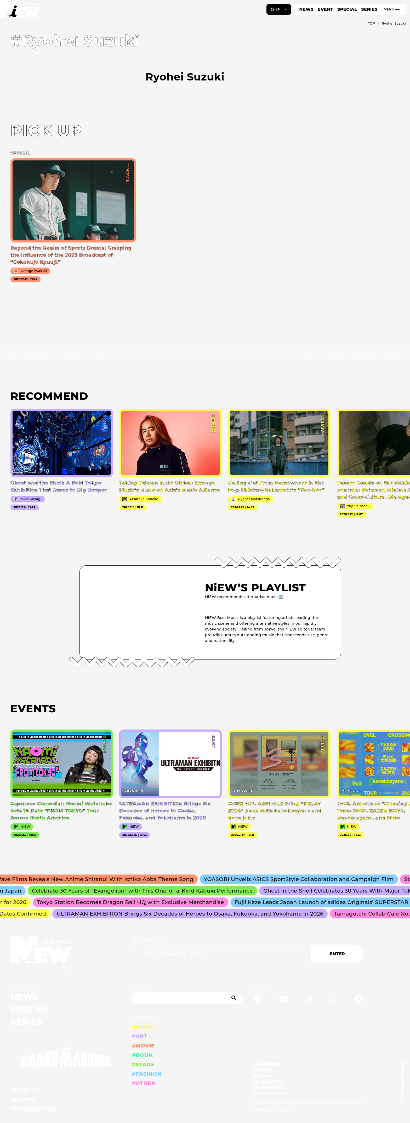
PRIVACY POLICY (270, 1093)
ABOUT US (25, 1090)
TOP (371, 23)
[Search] (187, 998)
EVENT (325, 9)
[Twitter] (333, 1000)
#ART (139, 1036)
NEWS (306, 9)
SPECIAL (347, 9)
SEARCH (141, 986)
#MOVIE (143, 1046)
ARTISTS (22, 1099)
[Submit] (234, 998)
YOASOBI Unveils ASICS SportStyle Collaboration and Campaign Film (301, 879)
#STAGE (143, 1064)
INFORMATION (267, 1081)
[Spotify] (258, 1000)
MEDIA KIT (264, 1076)
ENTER (337, 953)
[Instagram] (308, 1000)
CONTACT (262, 1070)
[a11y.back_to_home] (21, 11)
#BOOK (142, 1055)
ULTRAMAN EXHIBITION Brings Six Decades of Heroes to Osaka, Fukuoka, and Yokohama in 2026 (191, 914)
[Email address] (221, 954)
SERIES (369, 9)
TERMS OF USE (268, 1087)
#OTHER (144, 1083)
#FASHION (147, 1074)
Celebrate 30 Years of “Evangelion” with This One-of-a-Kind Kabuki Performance (144, 891)
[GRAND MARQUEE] (65, 1057)
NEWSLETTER (147, 939)
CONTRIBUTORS (33, 1109)
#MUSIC (143, 1027)
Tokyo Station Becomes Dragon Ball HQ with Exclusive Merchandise (132, 902)
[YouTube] (283, 1000)
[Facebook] (358, 1000)
